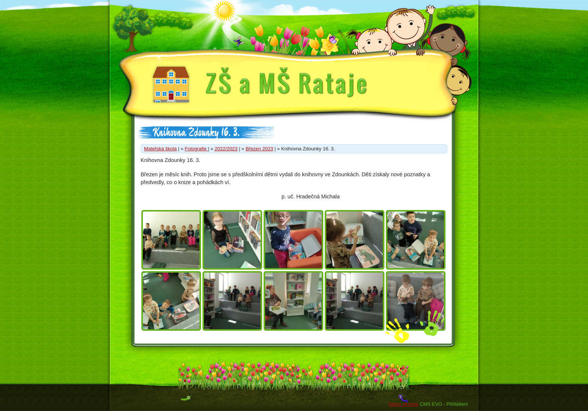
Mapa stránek (403, 404)
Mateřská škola (160, 149)
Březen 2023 (259, 149)
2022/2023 (225, 149)
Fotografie (196, 149)
